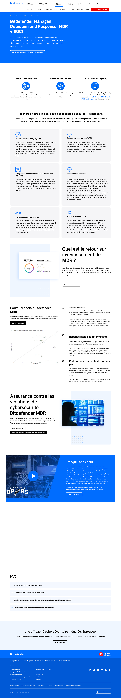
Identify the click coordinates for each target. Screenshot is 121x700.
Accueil (12, 15)
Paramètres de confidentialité (73, 687)
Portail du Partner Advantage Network (20, 679)
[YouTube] (102, 671)
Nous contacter (59, 687)
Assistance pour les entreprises (44, 673)
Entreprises (19, 15)
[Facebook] (90, 671)
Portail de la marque (15, 681)
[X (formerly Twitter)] (94, 671)
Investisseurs (39, 676)
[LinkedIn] (98, 671)
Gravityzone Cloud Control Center (18, 673)
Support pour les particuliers (43, 671)
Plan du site (41, 687)
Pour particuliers (15, 662)
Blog (90, 3)
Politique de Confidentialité (28, 687)
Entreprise (49, 687)
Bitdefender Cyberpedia (16, 676)
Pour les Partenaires (65, 662)
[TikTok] (110, 671)
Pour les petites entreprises (32, 662)
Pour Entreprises (50, 662)
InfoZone (38, 681)
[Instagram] (106, 671)
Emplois (38, 679)
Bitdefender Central (15, 671)
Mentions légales (14, 687)
